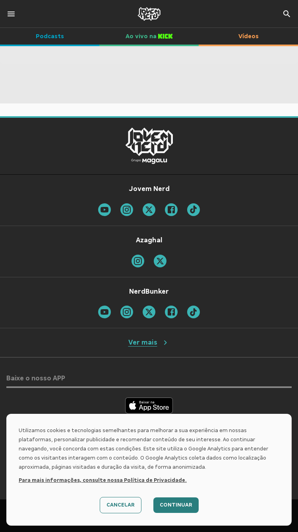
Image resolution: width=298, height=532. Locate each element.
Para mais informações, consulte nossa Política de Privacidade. (103, 480)
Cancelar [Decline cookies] (120, 505)
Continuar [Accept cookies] (176, 505)
